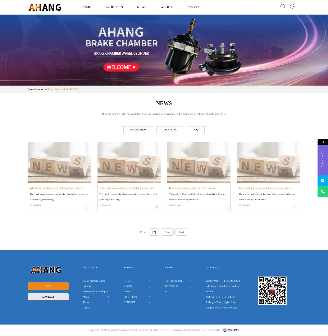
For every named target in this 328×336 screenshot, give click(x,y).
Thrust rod (88, 303)
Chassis (87, 308)
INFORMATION (70, 89)
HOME (86, 7)
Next (167, 233)
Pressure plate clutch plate (96, 292)
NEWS (141, 7)
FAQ (199, 130)
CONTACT (194, 7)
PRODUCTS (114, 7)
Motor (86, 297)
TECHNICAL (170, 130)
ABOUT (166, 7)
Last (181, 233)
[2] (154, 233)
